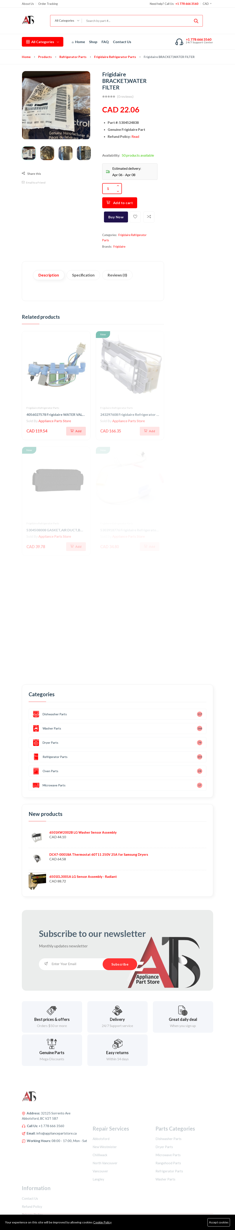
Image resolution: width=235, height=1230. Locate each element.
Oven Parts (45, 771)
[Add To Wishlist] (135, 217)
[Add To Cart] (76, 431)
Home (78, 42)
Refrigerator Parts (72, 57)
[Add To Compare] (148, 217)
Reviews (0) (117, 275)
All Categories (42, 42)
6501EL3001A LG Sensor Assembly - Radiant (83, 876)
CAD (207, 3)
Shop (93, 42)
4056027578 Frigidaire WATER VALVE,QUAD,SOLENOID (71, 414)
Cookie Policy (102, 1222)
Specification (83, 275)
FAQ (105, 42)
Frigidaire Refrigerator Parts (115, 57)
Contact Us (122, 42)
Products (45, 57)
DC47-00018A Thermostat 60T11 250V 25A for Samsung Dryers (98, 854)
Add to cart (120, 203)
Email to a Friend (33, 182)
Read (135, 136)
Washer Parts (47, 728)
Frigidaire (119, 246)
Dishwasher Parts (50, 714)
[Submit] (196, 20)
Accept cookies (218, 1222)
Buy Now (116, 217)
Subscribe (120, 964)
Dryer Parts (45, 742)
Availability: (111, 155)
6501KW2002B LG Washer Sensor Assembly (83, 832)
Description (48, 275)
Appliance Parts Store (54, 421)
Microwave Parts (49, 785)
